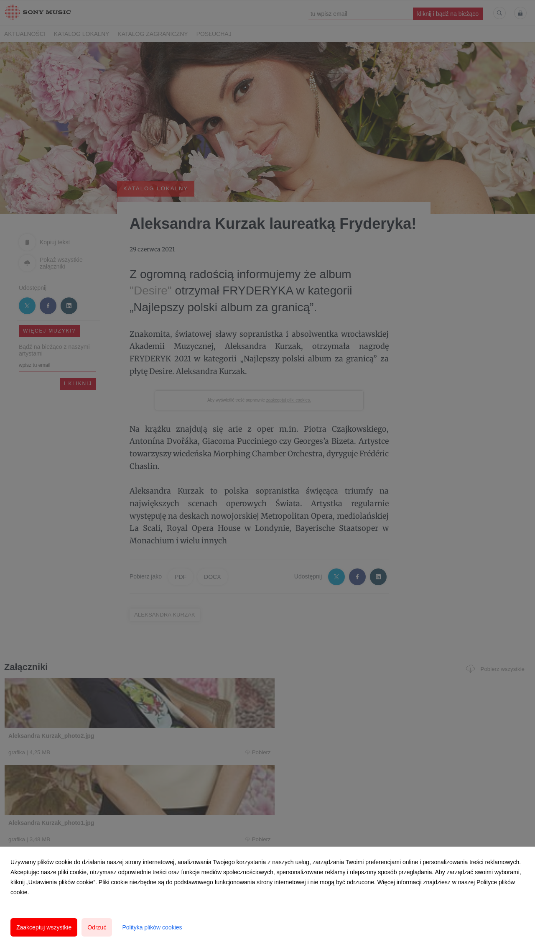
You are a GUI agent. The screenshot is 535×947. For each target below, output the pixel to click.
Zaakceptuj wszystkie (43, 927)
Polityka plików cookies (152, 927)
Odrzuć (96, 927)
